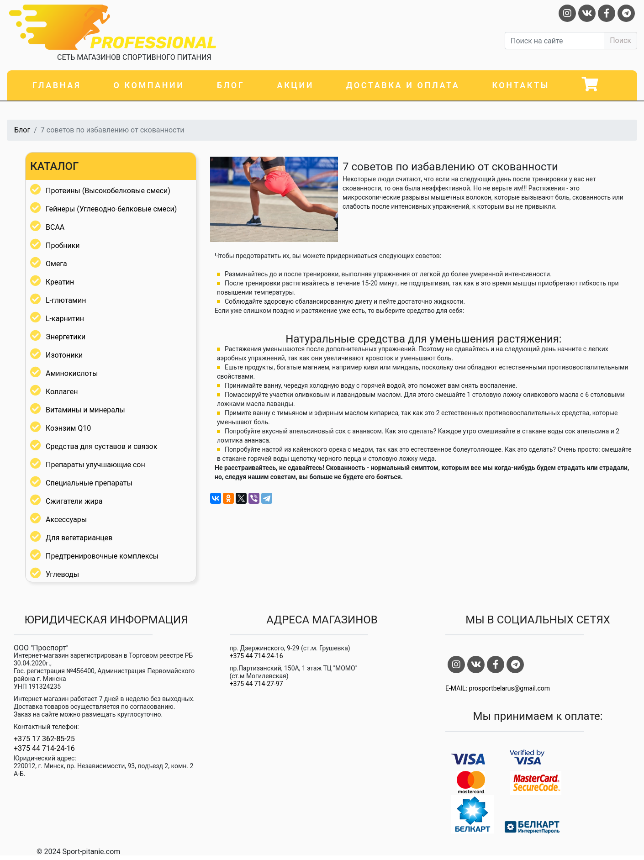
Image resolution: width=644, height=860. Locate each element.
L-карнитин (65, 318)
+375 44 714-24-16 (44, 748)
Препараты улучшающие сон (95, 464)
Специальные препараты (89, 483)
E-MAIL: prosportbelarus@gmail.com (497, 688)
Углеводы (62, 574)
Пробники (63, 245)
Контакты (520, 85)
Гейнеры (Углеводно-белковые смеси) (111, 209)
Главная (56, 85)
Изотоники (64, 355)
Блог (231, 85)
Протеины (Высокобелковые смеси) (108, 190)
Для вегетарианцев (79, 537)
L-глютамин (66, 300)
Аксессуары (66, 519)
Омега (56, 263)
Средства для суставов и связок (101, 446)
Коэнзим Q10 (68, 428)
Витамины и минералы (85, 410)
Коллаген (62, 391)
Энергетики (65, 336)
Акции (295, 85)
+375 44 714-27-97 (256, 683)
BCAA (55, 227)
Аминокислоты (72, 373)
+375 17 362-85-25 (44, 739)
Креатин (60, 282)
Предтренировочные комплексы (102, 556)
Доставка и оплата (402, 85)
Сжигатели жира (74, 501)
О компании (148, 85)
